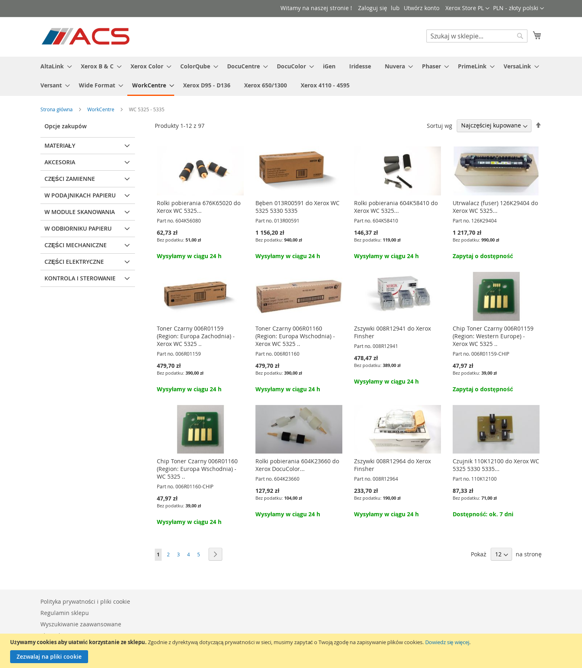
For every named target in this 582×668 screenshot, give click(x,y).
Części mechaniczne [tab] (75, 245)
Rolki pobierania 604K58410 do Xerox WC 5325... (396, 206)
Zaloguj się (372, 8)
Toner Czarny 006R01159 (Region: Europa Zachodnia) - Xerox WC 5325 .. (196, 336)
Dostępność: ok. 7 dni (483, 514)
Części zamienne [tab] (69, 178)
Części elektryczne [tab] (74, 261)
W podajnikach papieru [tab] (80, 195)
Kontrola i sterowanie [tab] (80, 278)
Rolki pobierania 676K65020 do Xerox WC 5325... (198, 206)
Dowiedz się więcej (447, 642)
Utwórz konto (421, 8)
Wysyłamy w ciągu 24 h (189, 256)
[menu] (291, 76)
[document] (292, 650)
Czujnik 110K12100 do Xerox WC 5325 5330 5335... (496, 465)
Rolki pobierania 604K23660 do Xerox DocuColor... (297, 465)
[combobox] (476, 36)
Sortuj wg (439, 125)
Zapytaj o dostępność (483, 256)
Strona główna (57, 109)
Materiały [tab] (59, 145)
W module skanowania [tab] (79, 212)
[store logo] (86, 36)
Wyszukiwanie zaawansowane (80, 624)
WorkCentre (101, 109)
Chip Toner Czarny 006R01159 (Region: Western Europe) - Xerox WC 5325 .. (493, 336)
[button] (518, 8)
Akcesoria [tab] (59, 162)
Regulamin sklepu (64, 613)
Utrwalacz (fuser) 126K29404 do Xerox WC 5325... (495, 206)
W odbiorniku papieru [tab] (78, 228)
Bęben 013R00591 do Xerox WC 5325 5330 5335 (297, 206)
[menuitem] (54, 66)
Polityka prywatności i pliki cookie (85, 601)
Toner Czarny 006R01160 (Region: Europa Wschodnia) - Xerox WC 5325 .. (295, 336)
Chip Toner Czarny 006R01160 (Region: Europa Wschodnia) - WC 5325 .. (197, 468)
